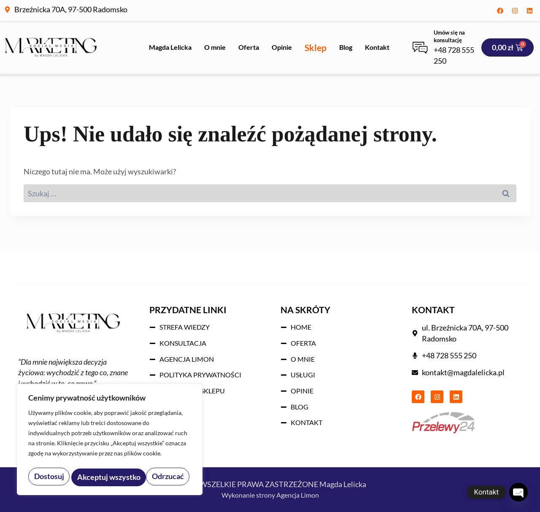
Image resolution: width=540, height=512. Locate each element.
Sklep (316, 47)
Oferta (248, 47)
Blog (345, 47)
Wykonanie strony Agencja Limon (270, 494)
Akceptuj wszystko (154, 477)
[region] (109, 441)
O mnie (215, 47)
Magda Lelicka (170, 47)
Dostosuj (48, 477)
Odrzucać (93, 477)
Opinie (282, 47)
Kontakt (377, 47)
